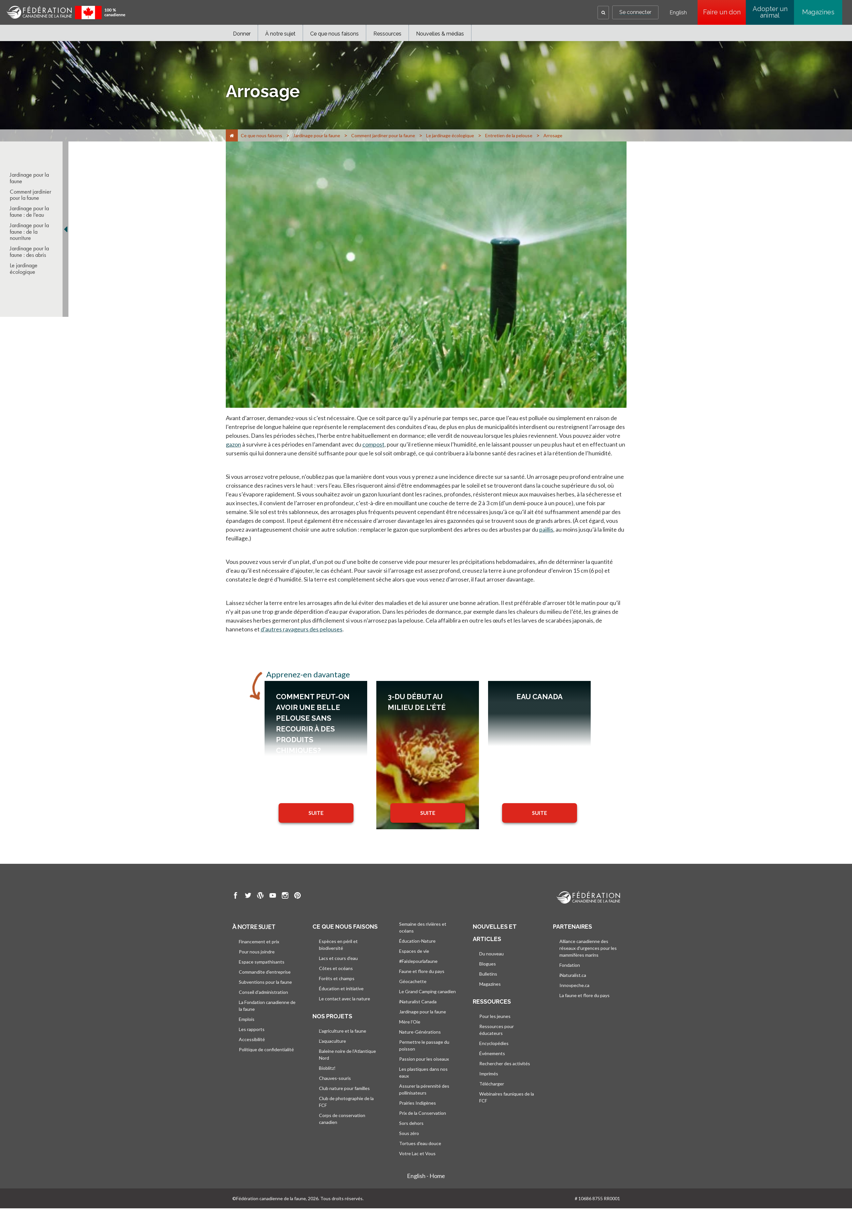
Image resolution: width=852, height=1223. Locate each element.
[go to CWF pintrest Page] (297, 896)
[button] (603, 12)
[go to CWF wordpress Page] (260, 896)
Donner (242, 34)
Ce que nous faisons (334, 34)
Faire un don (724, 12)
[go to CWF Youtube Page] (272, 896)
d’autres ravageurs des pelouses (301, 629)
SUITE (316, 813)
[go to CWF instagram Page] (285, 896)
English (678, 13)
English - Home (426, 1175)
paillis (546, 529)
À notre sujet (280, 34)
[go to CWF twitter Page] (248, 896)
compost (373, 444)
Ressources (387, 34)
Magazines (818, 12)
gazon (233, 444)
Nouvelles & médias (440, 34)
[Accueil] (232, 135)
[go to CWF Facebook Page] (235, 896)
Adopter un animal (770, 12)
